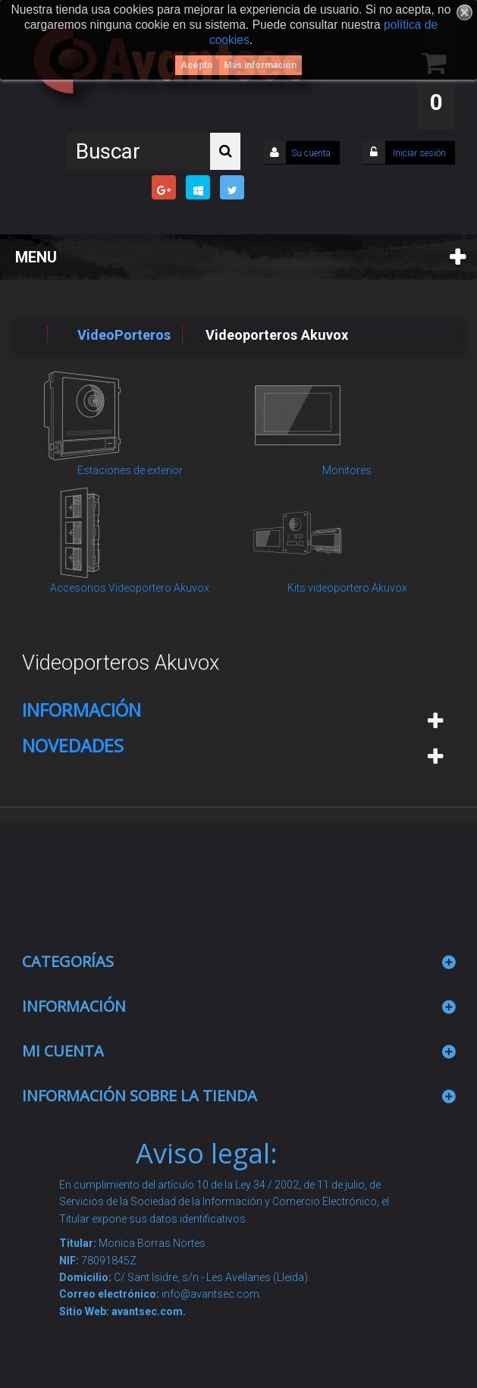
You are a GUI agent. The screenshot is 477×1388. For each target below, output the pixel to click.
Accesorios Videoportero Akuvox (129, 588)
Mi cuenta (63, 1051)
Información (81, 710)
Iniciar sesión (418, 153)
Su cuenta (311, 153)
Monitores (347, 470)
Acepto (196, 65)
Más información (260, 65)
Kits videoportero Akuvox (347, 588)
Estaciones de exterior (130, 470)
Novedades (73, 745)
